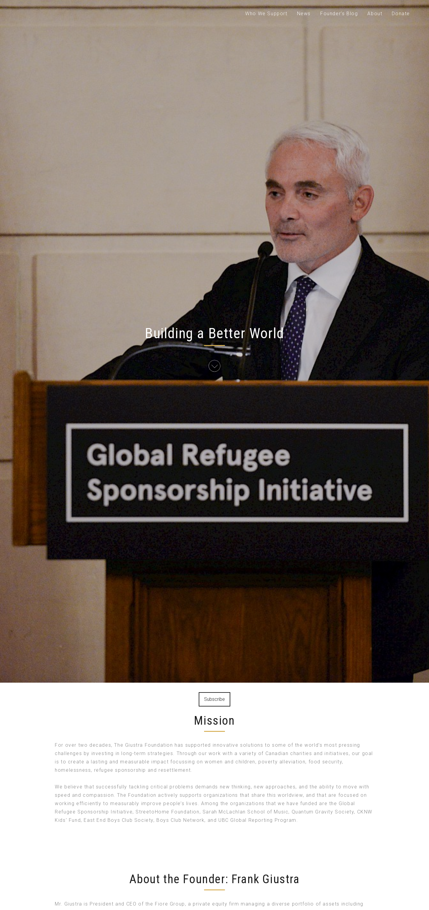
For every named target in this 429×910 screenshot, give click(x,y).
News (304, 13)
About (374, 13)
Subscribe (214, 699)
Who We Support (266, 13)
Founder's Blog (339, 13)
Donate (401, 13)
